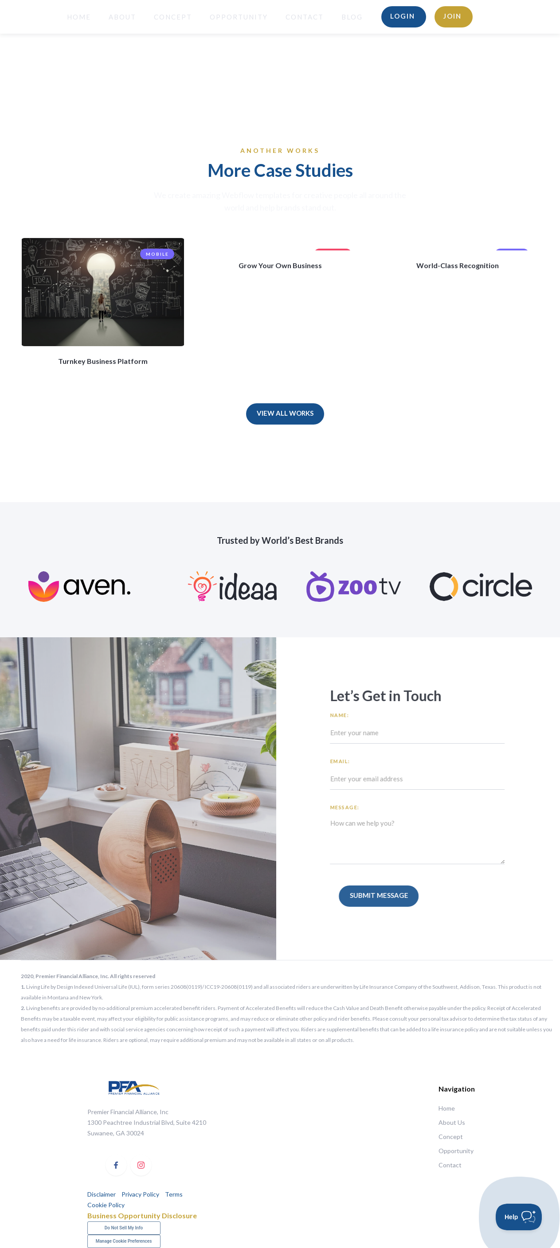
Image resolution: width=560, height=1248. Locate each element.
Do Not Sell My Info (124, 1227)
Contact (305, 17)
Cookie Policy (106, 1205)
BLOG (352, 17)
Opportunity (456, 1150)
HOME (79, 17)
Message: (349, 807)
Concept (173, 17)
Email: (345, 761)
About (122, 17)
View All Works (285, 413)
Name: (344, 715)
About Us (452, 1122)
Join (452, 16)
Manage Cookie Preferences (124, 1241)
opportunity (239, 17)
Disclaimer (101, 1194)
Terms (173, 1194)
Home (447, 1108)
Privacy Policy (140, 1194)
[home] (33, 17)
